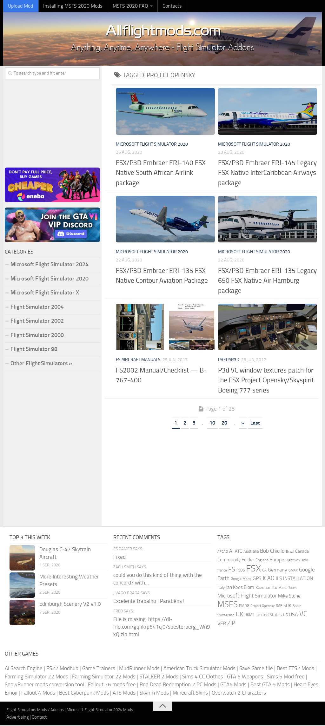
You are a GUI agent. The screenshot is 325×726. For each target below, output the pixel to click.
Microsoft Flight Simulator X (44, 293)
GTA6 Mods (233, 685)
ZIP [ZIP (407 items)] (231, 623)
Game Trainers (98, 669)
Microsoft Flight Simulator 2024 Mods (100, 710)
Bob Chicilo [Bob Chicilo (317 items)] (272, 552)
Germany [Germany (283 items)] (277, 570)
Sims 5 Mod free (286, 677)
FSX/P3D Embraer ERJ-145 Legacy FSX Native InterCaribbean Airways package (267, 173)
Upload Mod (19, 6)
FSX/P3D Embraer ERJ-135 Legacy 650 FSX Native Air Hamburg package (267, 281)
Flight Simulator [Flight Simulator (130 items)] (296, 561)
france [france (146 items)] (222, 571)
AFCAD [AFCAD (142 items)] (222, 552)
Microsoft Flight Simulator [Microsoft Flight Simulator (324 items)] (247, 596)
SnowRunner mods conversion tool (44, 685)
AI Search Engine (24, 669)
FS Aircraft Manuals (138, 360)
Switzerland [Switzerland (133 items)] (226, 616)
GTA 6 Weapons (245, 677)
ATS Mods (124, 693)
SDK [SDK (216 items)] (287, 606)
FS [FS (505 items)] (231, 570)
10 (212, 423)
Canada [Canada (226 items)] (302, 552)
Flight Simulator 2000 (37, 335)
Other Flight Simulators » (41, 363)
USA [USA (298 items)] (293, 615)
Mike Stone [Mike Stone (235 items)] (289, 596)
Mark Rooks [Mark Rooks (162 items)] (287, 588)
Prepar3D (228, 360)
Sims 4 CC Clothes (202, 677)
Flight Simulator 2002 (37, 321)
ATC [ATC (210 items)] (238, 552)
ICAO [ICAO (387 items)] (269, 578)
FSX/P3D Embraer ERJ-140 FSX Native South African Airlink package (161, 173)
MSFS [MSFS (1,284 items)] (227, 605)
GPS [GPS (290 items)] (257, 579)
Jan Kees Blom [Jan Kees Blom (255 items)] (240, 588)
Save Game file (256, 669)
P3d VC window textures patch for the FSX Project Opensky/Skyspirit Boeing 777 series (266, 381)
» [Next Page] (242, 423)
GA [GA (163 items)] (264, 571)
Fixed (119, 557)
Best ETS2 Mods (295, 669)
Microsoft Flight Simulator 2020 (152, 144)
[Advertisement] (216, 476)
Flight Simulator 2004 (37, 307)
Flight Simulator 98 (33, 349)
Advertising (17, 717)
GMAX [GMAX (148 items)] (293, 571)
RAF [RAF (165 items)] (279, 606)
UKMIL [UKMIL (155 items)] (249, 615)
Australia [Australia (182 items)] (251, 552)
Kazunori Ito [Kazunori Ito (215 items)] (266, 588)
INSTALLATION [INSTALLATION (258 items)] (298, 579)
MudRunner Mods (139, 669)
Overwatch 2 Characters (239, 693)
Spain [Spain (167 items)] (297, 606)
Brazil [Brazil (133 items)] (290, 552)
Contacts (161, 6)
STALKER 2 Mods (158, 677)
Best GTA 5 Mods (270, 685)
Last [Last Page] (255, 423)
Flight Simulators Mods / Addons (35, 710)
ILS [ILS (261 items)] (279, 579)
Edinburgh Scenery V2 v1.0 (70, 604)
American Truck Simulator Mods (199, 669)
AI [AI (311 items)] (231, 552)
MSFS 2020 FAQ (123, 6)
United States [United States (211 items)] (269, 615)
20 (224, 423)
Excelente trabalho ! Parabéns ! (148, 601)
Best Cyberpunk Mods (84, 693)
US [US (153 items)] (285, 615)
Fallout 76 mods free (112, 685)
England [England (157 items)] (261, 560)
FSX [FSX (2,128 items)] (253, 569)
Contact (39, 717)
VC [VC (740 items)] (303, 614)
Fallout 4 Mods (38, 693)
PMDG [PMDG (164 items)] (244, 606)
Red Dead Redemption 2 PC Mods (178, 685)
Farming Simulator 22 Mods (36, 677)
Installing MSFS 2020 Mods (68, 6)
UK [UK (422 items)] (239, 614)
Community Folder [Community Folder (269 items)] (235, 560)
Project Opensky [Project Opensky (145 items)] (262, 606)
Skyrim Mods (154, 693)
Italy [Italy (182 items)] (221, 588)
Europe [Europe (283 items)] (276, 560)
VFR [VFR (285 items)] (221, 624)
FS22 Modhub (62, 669)
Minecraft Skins (190, 693)
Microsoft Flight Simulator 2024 (49, 264)
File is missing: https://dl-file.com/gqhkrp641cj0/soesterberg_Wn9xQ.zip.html (161, 627)
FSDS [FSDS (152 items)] (240, 571)
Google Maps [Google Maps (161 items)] (241, 579)
